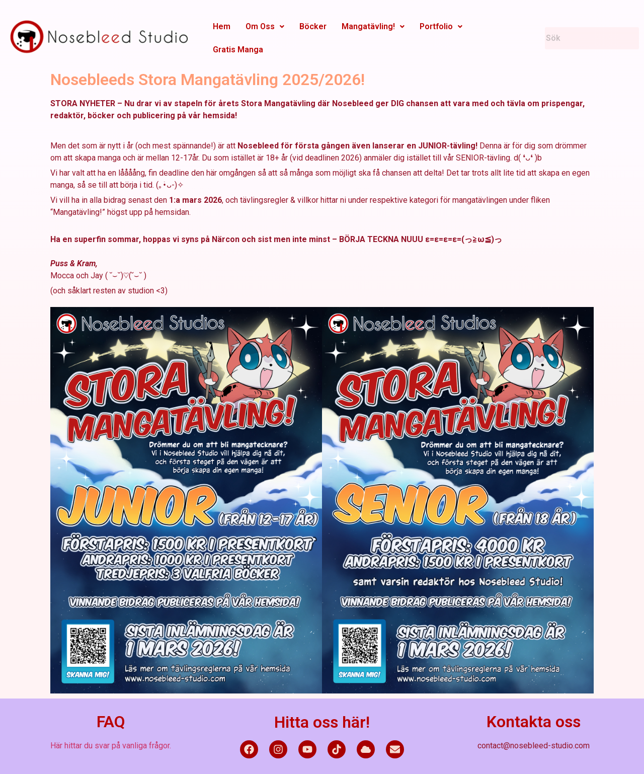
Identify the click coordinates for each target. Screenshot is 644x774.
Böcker (313, 26)
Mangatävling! (373, 26)
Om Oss (265, 26)
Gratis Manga (238, 49)
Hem (221, 26)
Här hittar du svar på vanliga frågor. (110, 745)
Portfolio (441, 26)
